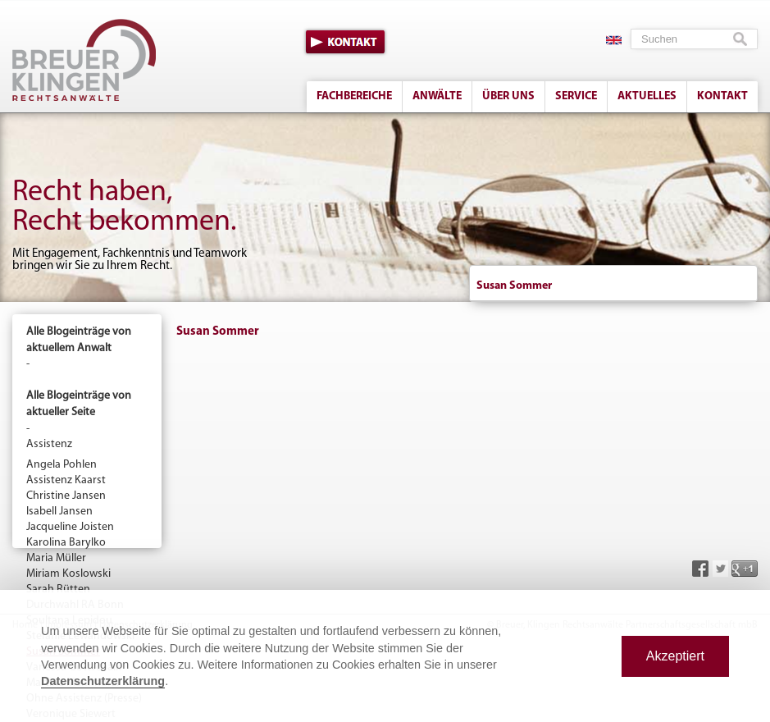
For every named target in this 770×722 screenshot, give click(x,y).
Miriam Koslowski (68, 574)
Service (576, 96)
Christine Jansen (66, 496)
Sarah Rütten (58, 589)
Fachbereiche (354, 96)
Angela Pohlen (61, 465)
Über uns (508, 96)
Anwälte (437, 96)
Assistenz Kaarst (66, 480)
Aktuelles (647, 96)
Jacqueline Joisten (70, 527)
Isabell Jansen (59, 511)
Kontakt (345, 41)
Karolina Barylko (66, 543)
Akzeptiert (675, 656)
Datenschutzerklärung (103, 681)
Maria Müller (56, 558)
